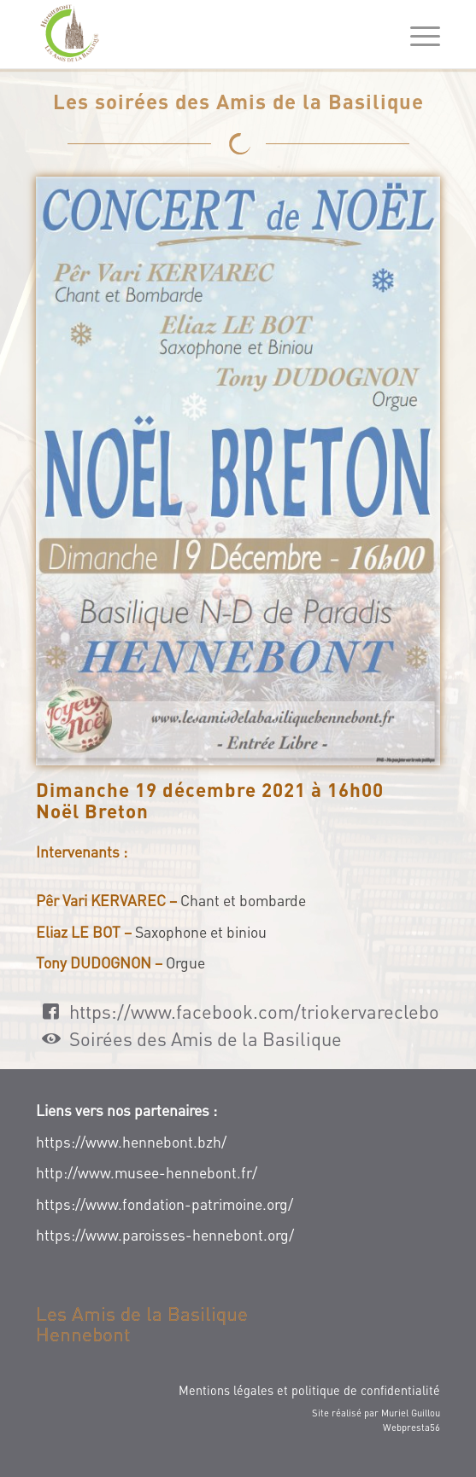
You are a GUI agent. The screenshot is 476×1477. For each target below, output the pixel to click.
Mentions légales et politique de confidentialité (309, 1390)
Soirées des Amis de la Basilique (205, 1038)
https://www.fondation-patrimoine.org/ (164, 1204)
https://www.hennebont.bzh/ (131, 1141)
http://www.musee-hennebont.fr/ (146, 1172)
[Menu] (416, 36)
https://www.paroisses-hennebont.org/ (165, 1234)
